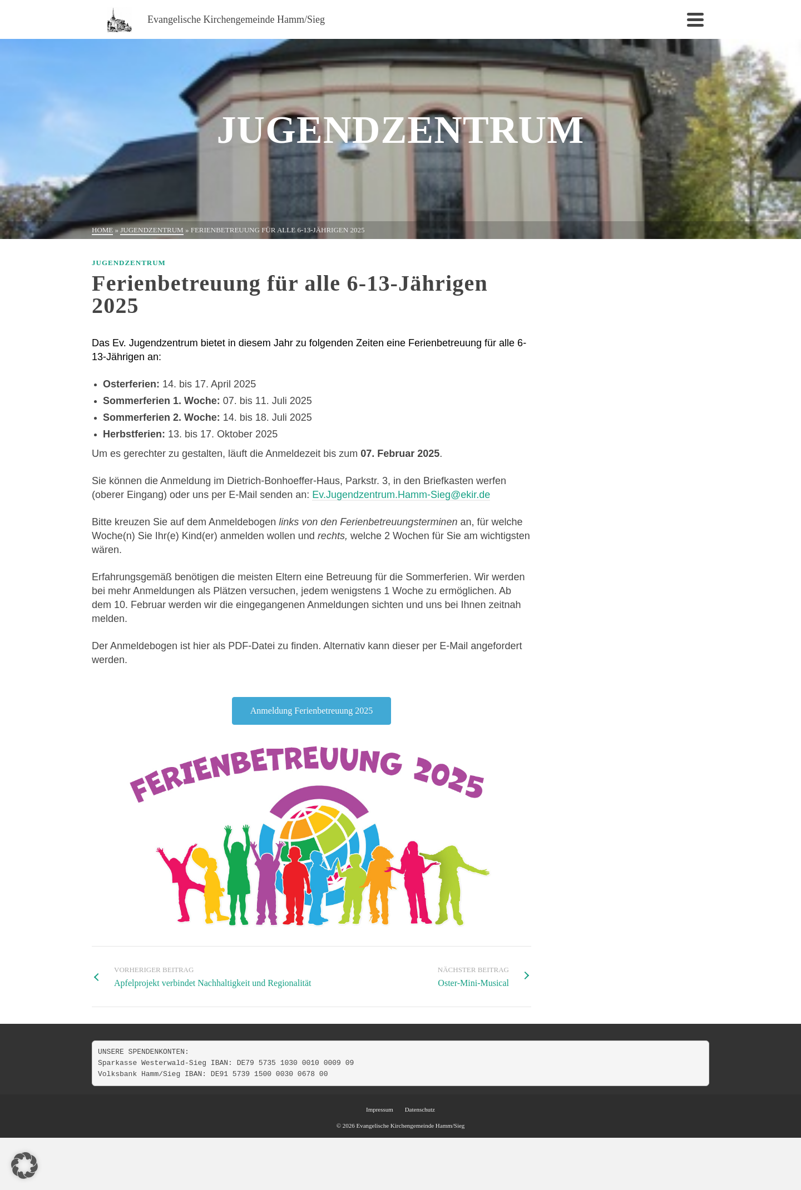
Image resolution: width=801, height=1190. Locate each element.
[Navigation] (695, 19)
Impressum (379, 1109)
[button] (24, 1165)
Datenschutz (420, 1109)
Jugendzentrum (129, 262)
